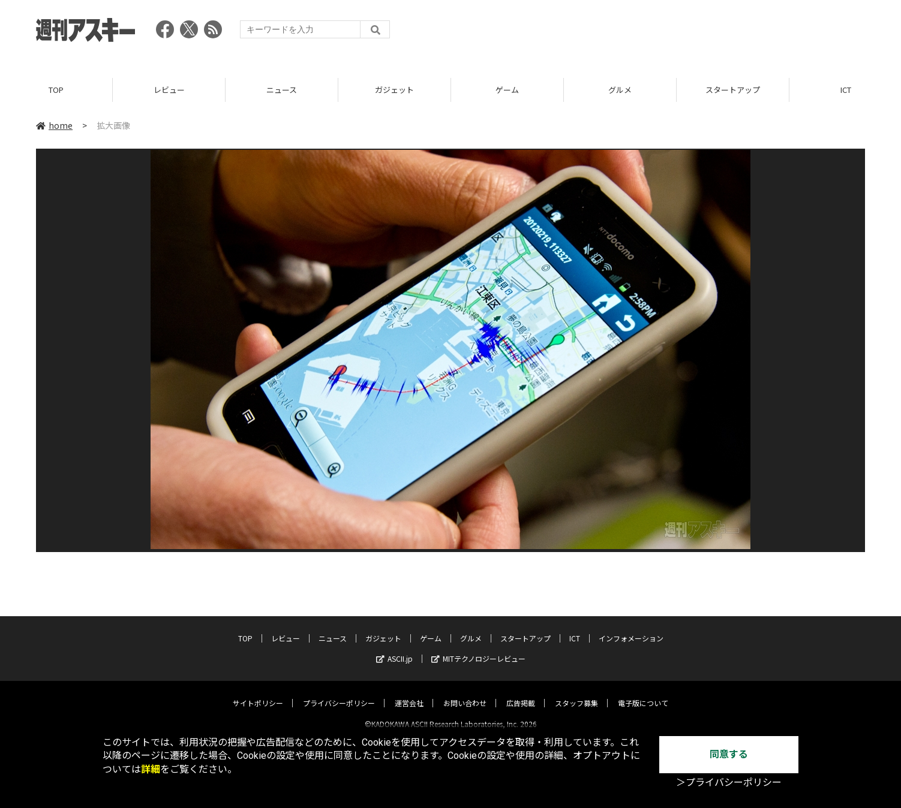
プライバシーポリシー (339, 693)
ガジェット (394, 89)
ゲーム (507, 89)
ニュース (281, 89)
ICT (574, 628)
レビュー (169, 89)
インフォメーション (631, 628)
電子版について (643, 693)
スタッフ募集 (576, 693)
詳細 (150, 769)
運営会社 (409, 693)
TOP (56, 89)
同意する (729, 754)
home (54, 125)
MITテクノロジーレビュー (478, 648)
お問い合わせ (464, 693)
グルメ (620, 89)
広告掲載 (520, 693)
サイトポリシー (258, 693)
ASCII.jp (394, 648)
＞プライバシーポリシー (729, 782)
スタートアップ (732, 89)
